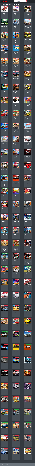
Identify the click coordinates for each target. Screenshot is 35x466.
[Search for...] (20, 1)
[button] (29, 1)
